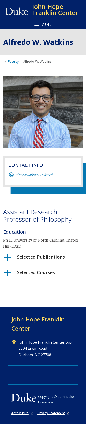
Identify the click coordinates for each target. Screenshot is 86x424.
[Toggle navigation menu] (43, 24)
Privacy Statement (51, 413)
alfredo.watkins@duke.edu (35, 175)
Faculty (13, 61)
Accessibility (20, 413)
